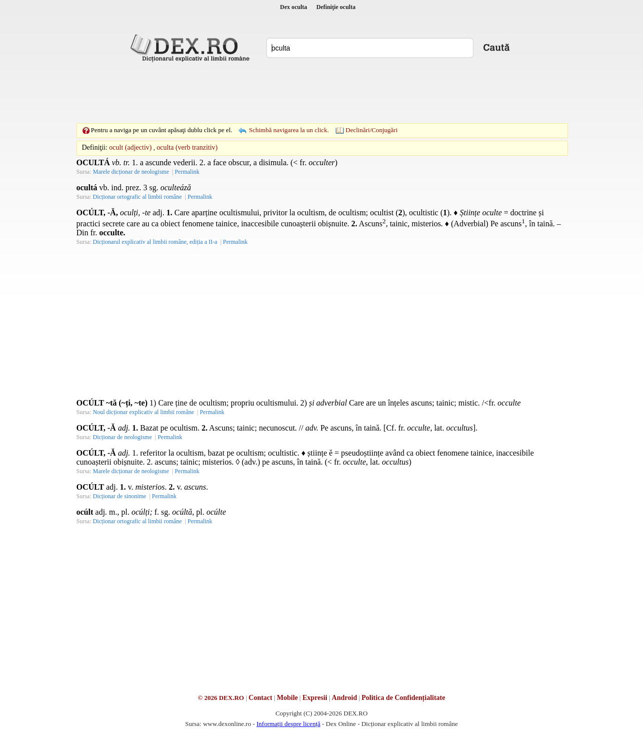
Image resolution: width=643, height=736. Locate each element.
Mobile (287, 697)
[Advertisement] (322, 92)
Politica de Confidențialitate (403, 697)
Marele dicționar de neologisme (131, 171)
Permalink (187, 171)
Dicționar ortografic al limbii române (137, 196)
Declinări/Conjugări (372, 130)
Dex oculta (293, 7)
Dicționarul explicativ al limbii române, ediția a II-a (155, 241)
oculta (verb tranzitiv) (187, 147)
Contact (260, 697)
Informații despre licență (288, 723)
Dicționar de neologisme (122, 437)
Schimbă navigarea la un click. (289, 130)
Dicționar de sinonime (120, 496)
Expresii (314, 697)
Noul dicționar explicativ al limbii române (143, 412)
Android (344, 697)
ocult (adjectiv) (130, 147)
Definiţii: (95, 147)
